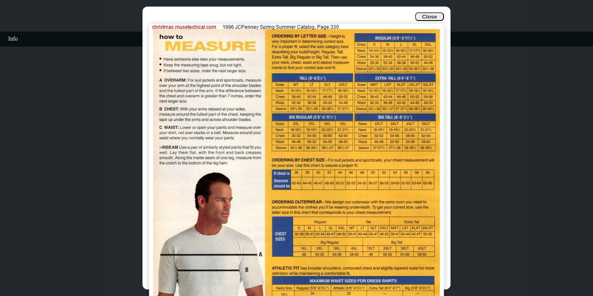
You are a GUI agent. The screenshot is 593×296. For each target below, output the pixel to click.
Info (13, 39)
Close (429, 17)
